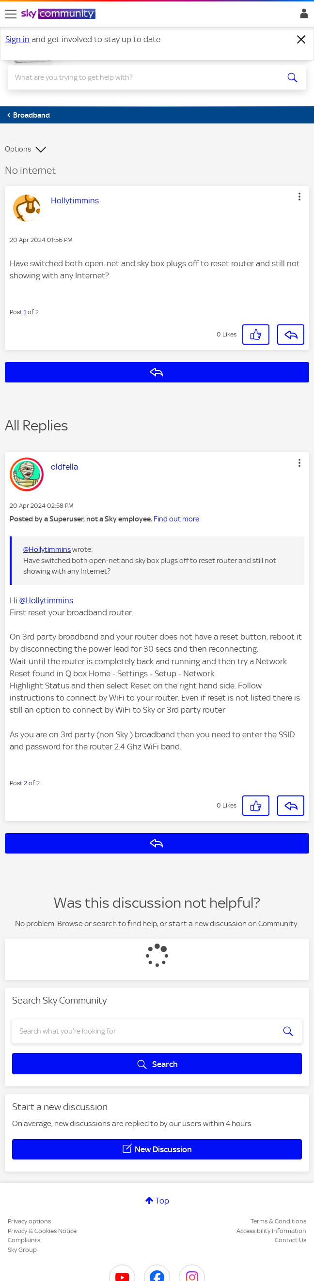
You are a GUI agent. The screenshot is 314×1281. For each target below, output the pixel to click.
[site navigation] (10, 14)
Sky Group (22, 1249)
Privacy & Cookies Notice (42, 1231)
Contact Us (290, 1240)
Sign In (302, 16)
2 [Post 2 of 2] (25, 783)
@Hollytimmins (47, 549)
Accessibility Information (271, 1231)
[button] (299, 196)
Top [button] (162, 1200)
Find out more (176, 519)
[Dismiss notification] (301, 39)
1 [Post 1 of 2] (25, 312)
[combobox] (142, 77)
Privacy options (29, 1221)
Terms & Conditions (278, 1221)
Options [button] (18, 149)
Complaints (24, 1240)
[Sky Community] (59, 14)
